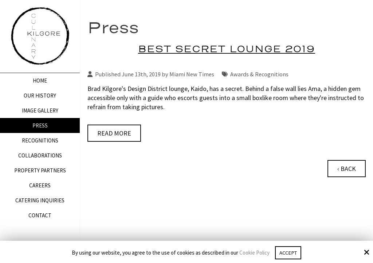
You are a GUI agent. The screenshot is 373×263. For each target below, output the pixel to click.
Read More (114, 133)
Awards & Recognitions (259, 74)
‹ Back (346, 168)
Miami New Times (191, 74)
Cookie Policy (254, 252)
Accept (288, 252)
